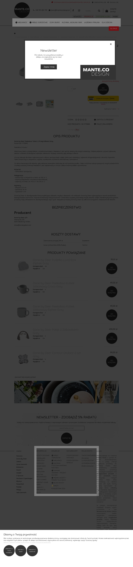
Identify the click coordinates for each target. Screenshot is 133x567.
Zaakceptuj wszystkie (32, 550)
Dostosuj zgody (21, 550)
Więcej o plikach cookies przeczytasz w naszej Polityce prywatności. (27, 542)
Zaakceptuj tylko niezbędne (9, 550)
